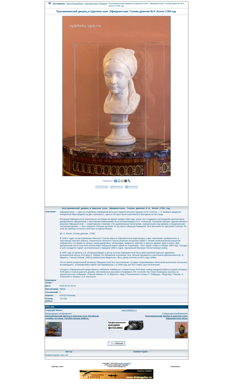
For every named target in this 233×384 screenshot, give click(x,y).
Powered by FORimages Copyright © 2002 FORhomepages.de (116, 365)
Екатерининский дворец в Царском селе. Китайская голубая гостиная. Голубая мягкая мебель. (72, 317)
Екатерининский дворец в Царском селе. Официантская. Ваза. (166, 317)
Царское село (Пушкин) (96, 3)
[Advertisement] (116, 196)
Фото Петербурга (75, 3)
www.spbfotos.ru (129, 310)
